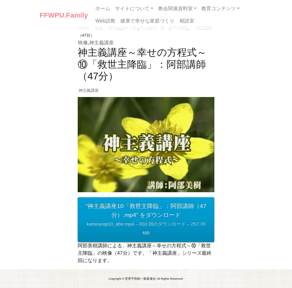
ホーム (102, 8)
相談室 (186, 20)
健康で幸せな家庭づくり (147, 20)
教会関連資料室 (175, 8)
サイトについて (132, 8)
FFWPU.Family (64, 15)
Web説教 (105, 20)
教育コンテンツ (218, 8)
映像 (83, 42)
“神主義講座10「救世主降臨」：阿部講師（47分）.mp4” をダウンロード (146, 220)
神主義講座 (101, 42)
